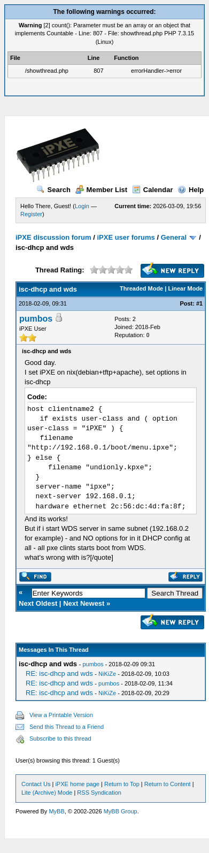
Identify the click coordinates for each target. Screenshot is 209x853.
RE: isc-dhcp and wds (59, 673)
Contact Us (35, 784)
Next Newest (83, 603)
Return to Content (167, 784)
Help (190, 190)
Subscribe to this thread (60, 738)
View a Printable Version (61, 715)
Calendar (152, 190)
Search (53, 190)
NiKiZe (107, 674)
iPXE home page (77, 784)
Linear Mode (185, 288)
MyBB (56, 811)
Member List (101, 190)
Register (31, 214)
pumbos (35, 318)
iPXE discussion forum (53, 237)
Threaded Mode (141, 288)
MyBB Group (120, 811)
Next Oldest (38, 603)
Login (82, 206)
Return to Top (122, 784)
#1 (199, 303)
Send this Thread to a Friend (66, 726)
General (174, 237)
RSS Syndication (99, 792)
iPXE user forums (125, 237)
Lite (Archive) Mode (46, 792)
